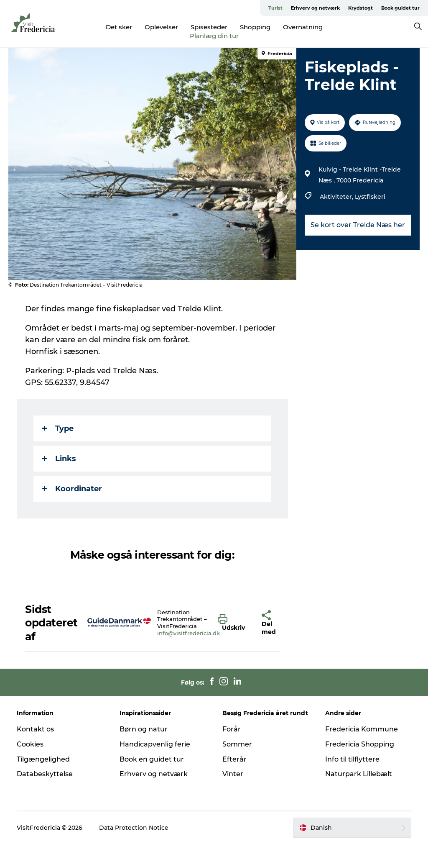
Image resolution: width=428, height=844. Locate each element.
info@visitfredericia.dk (188, 633)
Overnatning (303, 27)
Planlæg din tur (214, 36)
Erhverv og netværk (315, 8)
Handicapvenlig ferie (155, 744)
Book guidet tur (400, 8)
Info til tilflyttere (352, 759)
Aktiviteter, (337, 196)
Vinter (232, 774)
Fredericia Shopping (359, 744)
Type (58, 428)
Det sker (119, 27)
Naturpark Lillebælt (358, 774)
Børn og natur (144, 729)
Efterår (234, 759)
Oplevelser (161, 27)
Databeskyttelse (45, 774)
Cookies (30, 744)
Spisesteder (209, 27)
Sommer (237, 744)
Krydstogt (360, 8)
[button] (233, 623)
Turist (275, 8)
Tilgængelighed (43, 759)
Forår (231, 729)
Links (59, 458)
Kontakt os (35, 729)
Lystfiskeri (370, 196)
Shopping (255, 27)
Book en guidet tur (152, 759)
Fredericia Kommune (361, 729)
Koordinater (72, 488)
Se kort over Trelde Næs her (358, 225)
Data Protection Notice (133, 827)
